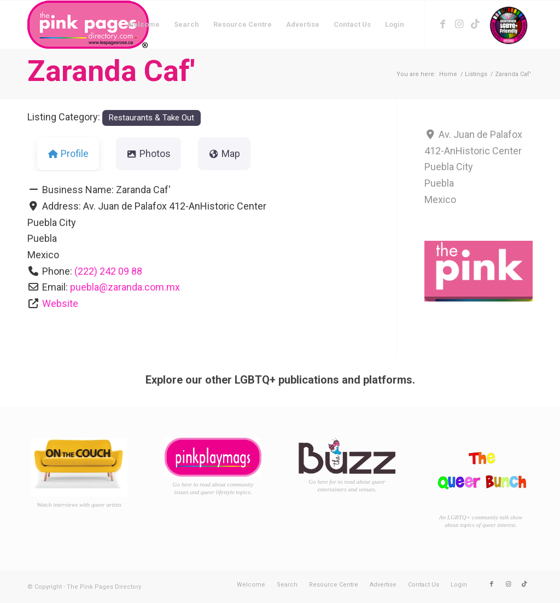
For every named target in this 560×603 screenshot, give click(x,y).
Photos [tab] (148, 153)
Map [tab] (224, 153)
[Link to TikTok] (475, 24)
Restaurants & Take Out (151, 118)
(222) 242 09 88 (108, 271)
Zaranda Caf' (111, 71)
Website (60, 303)
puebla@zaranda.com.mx (125, 287)
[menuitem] (143, 25)
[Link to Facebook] (442, 24)
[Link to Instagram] (459, 24)
